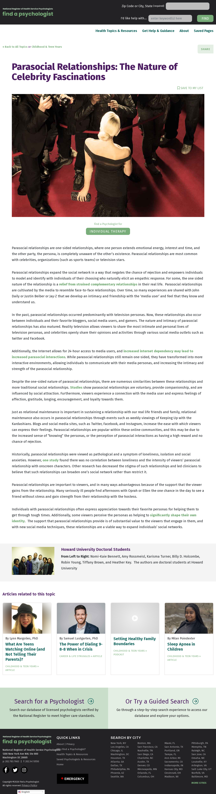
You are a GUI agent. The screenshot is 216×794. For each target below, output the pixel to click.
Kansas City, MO (173, 769)
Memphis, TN (199, 746)
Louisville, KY (199, 761)
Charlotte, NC (145, 758)
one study (51, 460)
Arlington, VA (199, 765)
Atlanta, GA (117, 761)
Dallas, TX (116, 765)
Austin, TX (143, 761)
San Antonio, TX (173, 746)
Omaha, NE (198, 758)
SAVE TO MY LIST (190, 88)
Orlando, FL (144, 772)
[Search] (187, 6)
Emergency (74, 779)
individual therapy (108, 231)
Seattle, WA (117, 776)
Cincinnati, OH (172, 772)
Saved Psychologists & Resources (76, 759)
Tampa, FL (170, 754)
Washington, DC (120, 754)
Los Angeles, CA (120, 746)
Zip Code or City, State (143, 6)
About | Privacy (65, 744)
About (184, 30)
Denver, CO (143, 765)
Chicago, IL (117, 750)
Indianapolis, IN (173, 765)
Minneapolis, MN (147, 769)
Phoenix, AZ (117, 772)
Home (60, 764)
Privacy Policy (29, 785)
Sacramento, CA (173, 761)
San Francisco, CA (147, 746)
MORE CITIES (199, 782)
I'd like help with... (134, 18)
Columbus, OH (145, 776)
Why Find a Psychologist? (71, 749)
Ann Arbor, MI (172, 758)
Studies (76, 387)
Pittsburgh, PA (200, 743)
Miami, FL (169, 743)
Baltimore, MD (200, 776)
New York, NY (118, 743)
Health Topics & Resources (116, 30)
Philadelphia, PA (120, 769)
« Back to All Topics (15, 46)
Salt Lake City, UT (201, 769)
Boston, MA (144, 743)
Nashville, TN (145, 750)
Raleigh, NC (198, 750)
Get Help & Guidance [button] (158, 31)
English (24, 792)
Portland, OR (172, 750)
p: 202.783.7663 (11, 761)
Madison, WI (171, 776)
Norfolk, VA (198, 772)
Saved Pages (203, 30)
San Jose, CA (199, 754)
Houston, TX (118, 758)
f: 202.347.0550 (31, 761)
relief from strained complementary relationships (97, 284)
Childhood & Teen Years (47, 46)
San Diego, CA (145, 754)
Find (205, 18)
